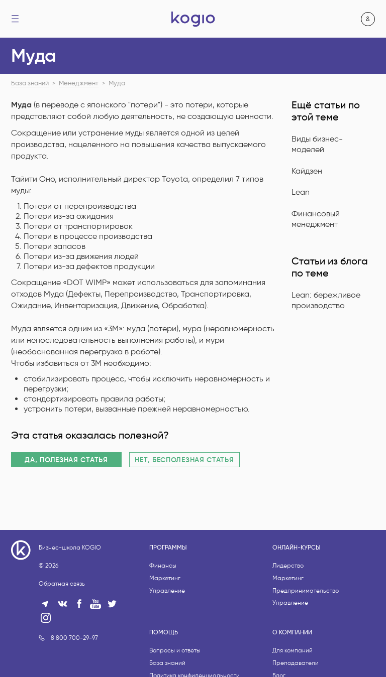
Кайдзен (307, 171)
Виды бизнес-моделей (317, 144)
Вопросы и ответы (175, 650)
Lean (301, 192)
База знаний (30, 83)
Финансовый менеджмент (316, 219)
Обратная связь (62, 583)
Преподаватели (295, 662)
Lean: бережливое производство (326, 300)
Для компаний (292, 650)
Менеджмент (79, 83)
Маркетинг (164, 578)
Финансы (162, 565)
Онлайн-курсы (296, 547)
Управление (167, 590)
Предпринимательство (305, 590)
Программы (168, 547)
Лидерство (288, 565)
